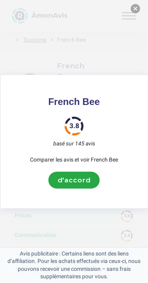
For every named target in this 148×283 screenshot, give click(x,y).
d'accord (74, 180)
